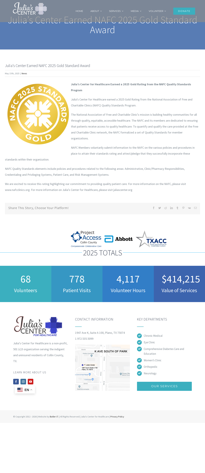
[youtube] (30, 381)
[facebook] (16, 381)
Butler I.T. (54, 416)
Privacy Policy (117, 416)
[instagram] (23, 381)
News (24, 73)
